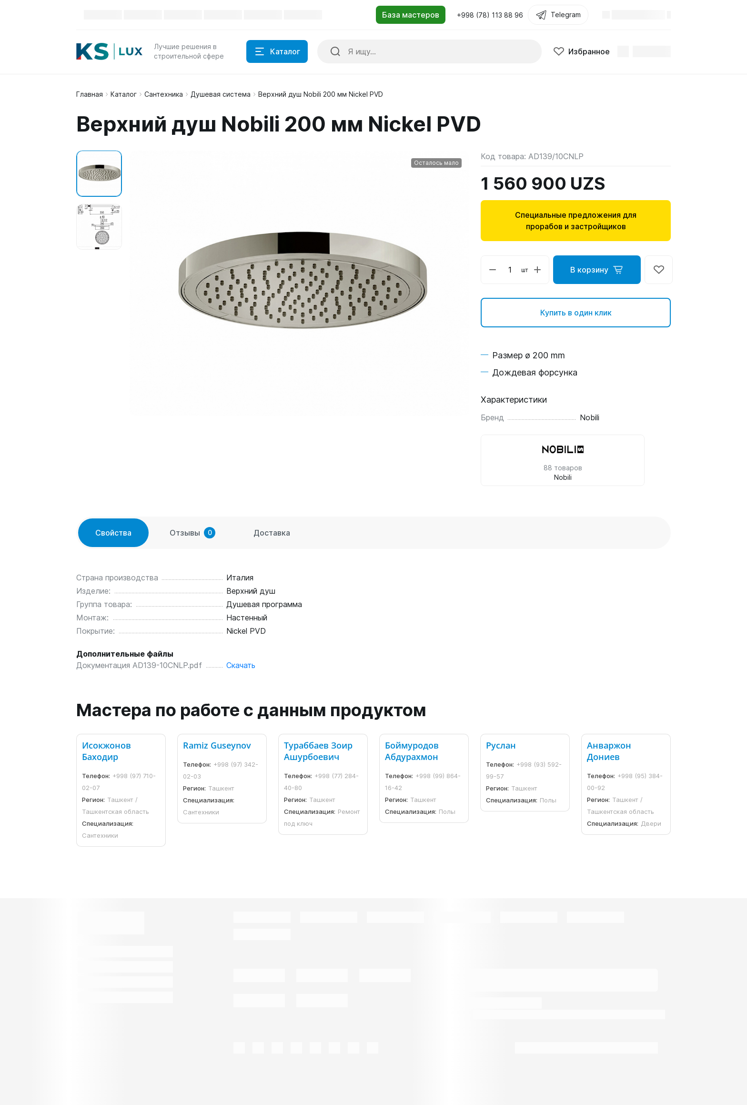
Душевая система (221, 94)
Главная (89, 94)
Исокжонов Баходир (106, 751)
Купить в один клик (576, 312)
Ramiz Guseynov (217, 745)
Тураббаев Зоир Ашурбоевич (318, 751)
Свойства (113, 532)
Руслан (501, 745)
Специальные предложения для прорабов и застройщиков (575, 220)
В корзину (597, 269)
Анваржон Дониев (609, 751)
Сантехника (163, 94)
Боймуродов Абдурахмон (412, 751)
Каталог (124, 94)
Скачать (240, 665)
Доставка (271, 532)
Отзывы (192, 532)
